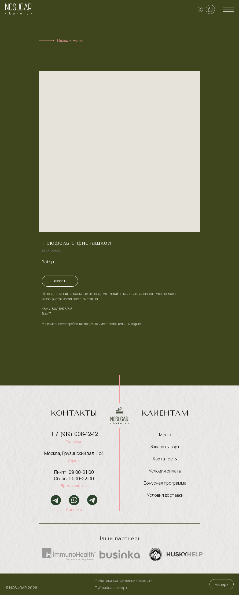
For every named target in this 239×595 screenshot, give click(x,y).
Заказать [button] (60, 281)
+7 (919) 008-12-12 (74, 434)
